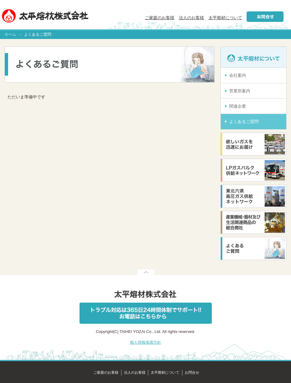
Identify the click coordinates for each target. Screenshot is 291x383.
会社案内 (237, 75)
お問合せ (192, 372)
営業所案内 (239, 90)
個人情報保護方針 (145, 342)
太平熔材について (225, 17)
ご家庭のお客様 (159, 17)
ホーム (10, 34)
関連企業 (237, 106)
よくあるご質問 (244, 121)
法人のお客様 (191, 17)
